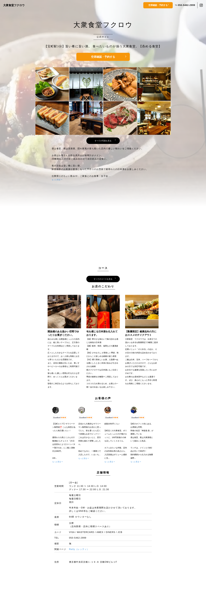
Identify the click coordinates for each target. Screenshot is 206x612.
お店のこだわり (103, 286)
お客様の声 (103, 398)
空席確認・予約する (158, 5)
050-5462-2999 (186, 5)
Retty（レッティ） (79, 549)
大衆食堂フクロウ (14, 5)
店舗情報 (103, 472)
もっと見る (56, 180)
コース (103, 268)
